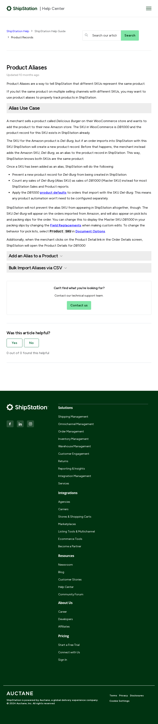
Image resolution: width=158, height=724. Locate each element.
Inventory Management (73, 439)
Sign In (62, 660)
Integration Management (74, 476)
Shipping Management (73, 416)
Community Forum (70, 594)
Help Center (66, 587)
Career (62, 611)
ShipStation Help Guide (50, 31)
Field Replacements (65, 225)
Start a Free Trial (69, 645)
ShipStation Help (18, 31)
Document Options (90, 231)
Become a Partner (69, 546)
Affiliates (64, 626)
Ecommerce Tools (70, 539)
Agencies (64, 502)
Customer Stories (70, 579)
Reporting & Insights (71, 468)
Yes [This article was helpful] (14, 343)
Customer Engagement (73, 454)
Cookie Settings (119, 700)
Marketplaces (67, 524)
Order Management (71, 431)
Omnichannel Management (76, 424)
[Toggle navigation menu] (148, 8)
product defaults (53, 192)
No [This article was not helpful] (31, 343)
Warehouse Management (74, 446)
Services (63, 483)
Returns (63, 461)
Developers (65, 619)
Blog (61, 572)
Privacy (123, 695)
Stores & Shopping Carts (74, 516)
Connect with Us (69, 652)
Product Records (22, 37)
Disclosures (137, 695)
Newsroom (65, 564)
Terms (113, 695)
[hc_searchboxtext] (101, 35)
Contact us (79, 305)
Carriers (63, 509)
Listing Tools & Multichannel (76, 531)
